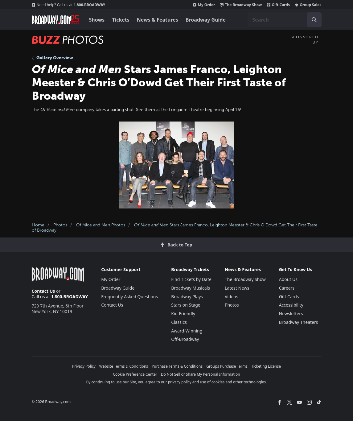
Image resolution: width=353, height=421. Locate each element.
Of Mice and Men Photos (100, 225)
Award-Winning (186, 331)
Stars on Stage (185, 305)
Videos (231, 296)
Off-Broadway (185, 339)
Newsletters (291, 313)
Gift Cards (278, 4)
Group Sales (308, 4)
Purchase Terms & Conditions (177, 366)
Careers (286, 288)
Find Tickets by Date (191, 279)
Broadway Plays (187, 296)
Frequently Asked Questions (129, 296)
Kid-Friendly (183, 313)
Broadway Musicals (190, 288)
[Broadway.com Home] (55, 19)
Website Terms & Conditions (123, 366)
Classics (179, 322)
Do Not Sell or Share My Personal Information (200, 374)
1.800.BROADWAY (68, 4)
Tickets (120, 19)
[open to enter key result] (314, 19)
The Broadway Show (241, 4)
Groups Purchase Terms (227, 366)
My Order (204, 4)
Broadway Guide (206, 19)
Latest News (237, 288)
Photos (60, 225)
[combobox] (285, 19)
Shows (97, 19)
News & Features (157, 19)
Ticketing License (266, 366)
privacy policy (179, 382)
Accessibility (291, 305)
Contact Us (43, 291)
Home (38, 225)
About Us (288, 279)
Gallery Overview (52, 57)
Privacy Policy (84, 366)
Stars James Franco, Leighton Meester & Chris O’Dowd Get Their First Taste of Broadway (175, 227)
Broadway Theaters (298, 322)
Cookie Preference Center (135, 374)
